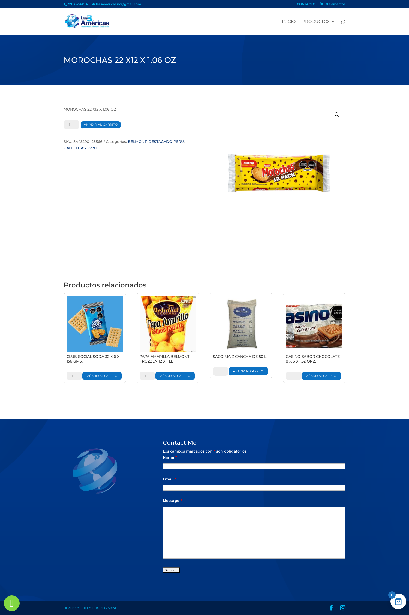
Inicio (289, 22)
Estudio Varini (104, 608)
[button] (337, 114)
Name (170, 457)
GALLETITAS (75, 148)
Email (169, 479)
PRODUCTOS (316, 22)
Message (172, 500)
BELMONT (137, 141)
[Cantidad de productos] (71, 124)
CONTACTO (306, 4)
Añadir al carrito (101, 124)
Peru (92, 148)
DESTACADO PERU (166, 141)
